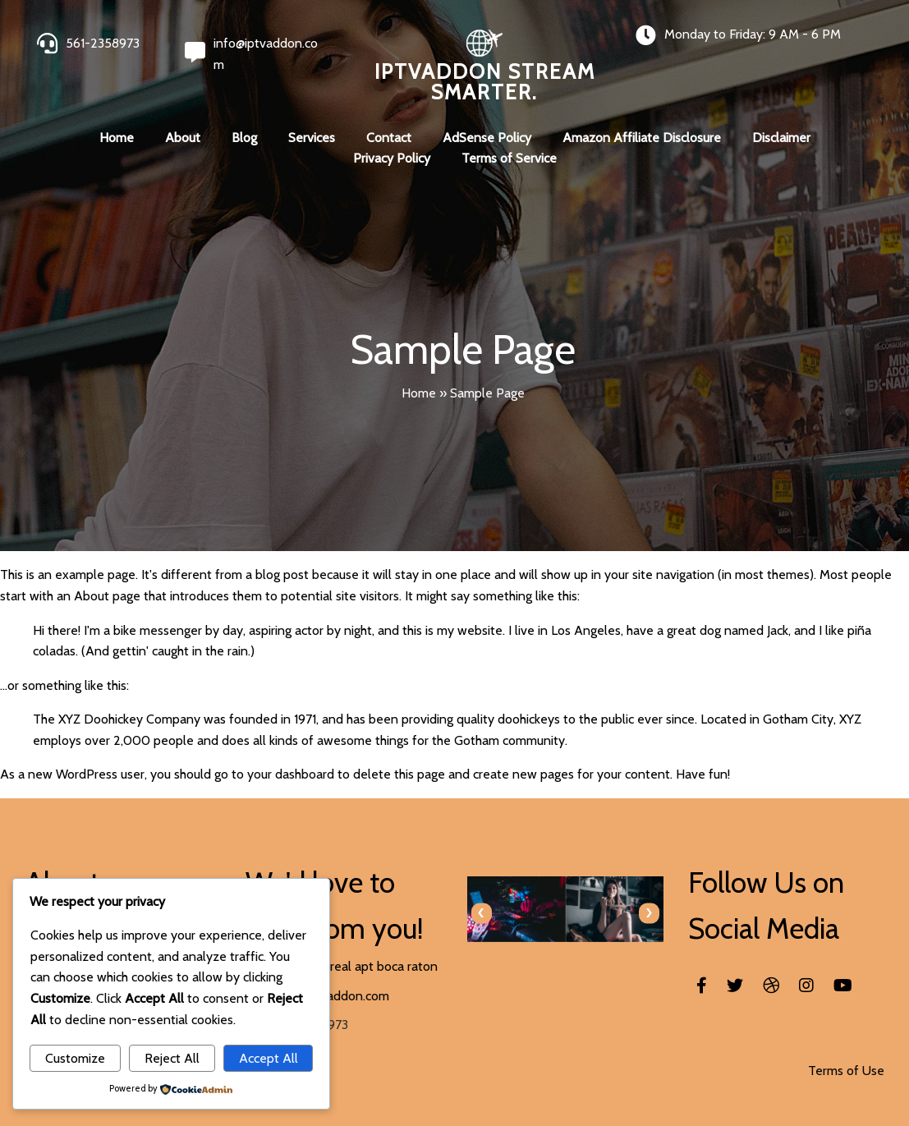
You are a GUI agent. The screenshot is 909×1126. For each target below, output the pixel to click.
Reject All (172, 1058)
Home (419, 393)
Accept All (268, 1058)
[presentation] (481, 913)
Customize (75, 1058)
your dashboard (290, 774)
